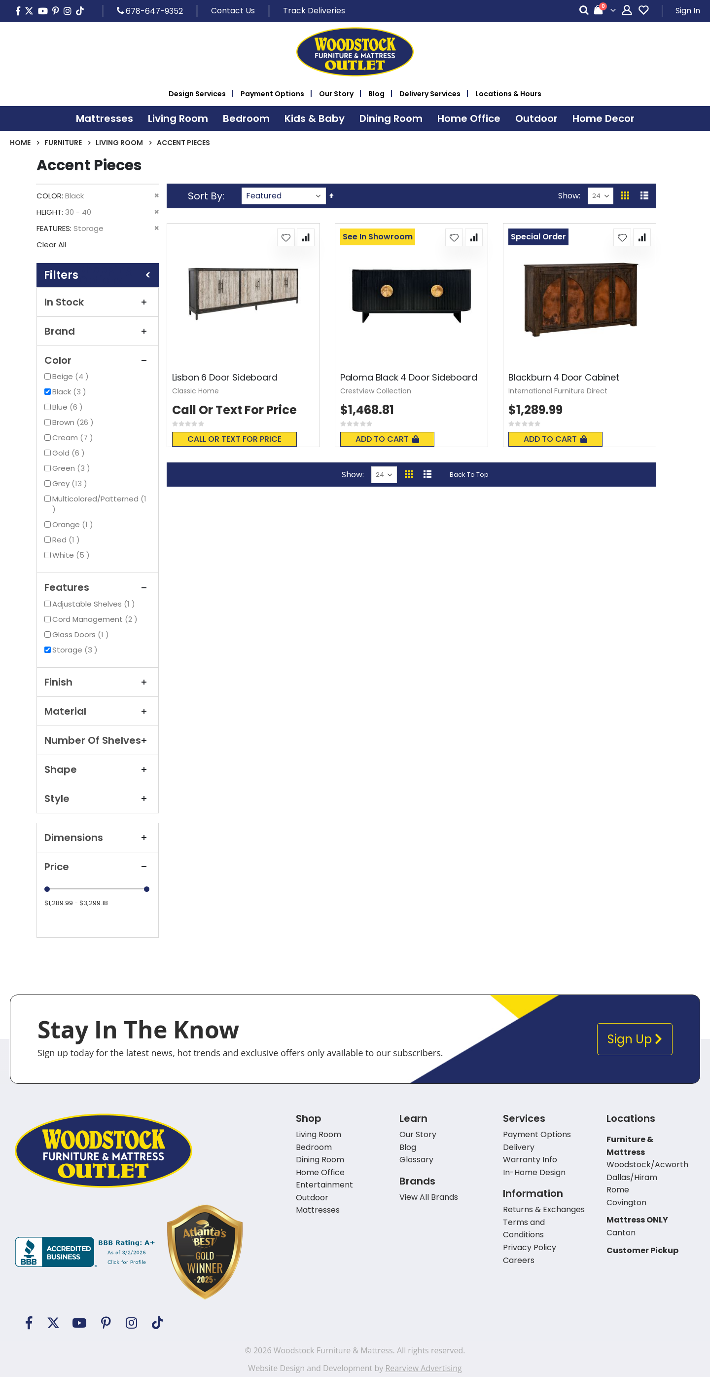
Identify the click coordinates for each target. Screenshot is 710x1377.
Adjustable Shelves (95, 604)
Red (67, 540)
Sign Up (634, 1039)
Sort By (205, 196)
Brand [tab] (97, 331)
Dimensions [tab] (97, 837)
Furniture (63, 142)
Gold (69, 453)
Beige (71, 376)
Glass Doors (81, 634)
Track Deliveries (314, 10)
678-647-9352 (150, 10)
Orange (74, 524)
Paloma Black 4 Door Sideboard (408, 377)
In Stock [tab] (97, 302)
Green (72, 468)
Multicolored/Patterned (99, 504)
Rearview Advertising (423, 1368)
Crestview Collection (375, 391)
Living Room (119, 142)
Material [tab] (97, 711)
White (72, 555)
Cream (74, 437)
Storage (76, 650)
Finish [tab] (97, 682)
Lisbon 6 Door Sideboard (225, 377)
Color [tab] (97, 360)
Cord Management (96, 619)
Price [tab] (97, 867)
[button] (286, 237)
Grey (71, 483)
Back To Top (469, 474)
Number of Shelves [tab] (97, 740)
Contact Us (233, 10)
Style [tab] (97, 798)
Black (70, 391)
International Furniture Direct (557, 391)
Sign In (687, 10)
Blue (68, 407)
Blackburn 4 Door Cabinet (563, 377)
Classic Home (195, 391)
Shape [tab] (97, 769)
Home (20, 143)
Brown (74, 422)
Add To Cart (387, 439)
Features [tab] (97, 587)
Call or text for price (234, 439)
